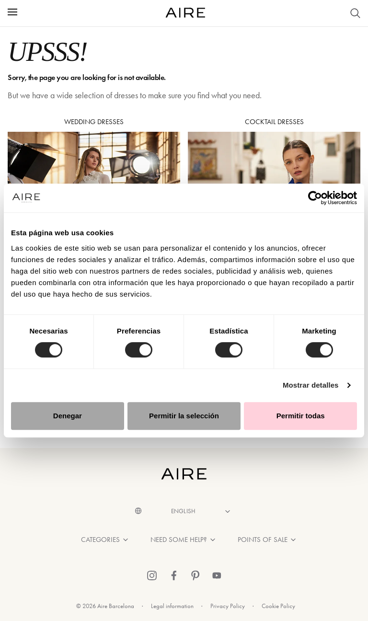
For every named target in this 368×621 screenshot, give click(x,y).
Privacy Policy (227, 606)
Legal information (172, 606)
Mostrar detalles (311, 385)
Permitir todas (300, 416)
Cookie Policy (278, 606)
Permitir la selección (184, 416)
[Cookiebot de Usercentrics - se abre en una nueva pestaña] (315, 198)
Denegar (67, 416)
